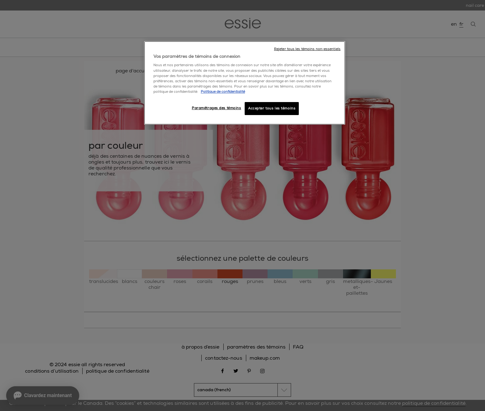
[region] (244, 83)
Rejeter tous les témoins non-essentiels (307, 49)
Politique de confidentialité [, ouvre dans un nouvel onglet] (223, 91)
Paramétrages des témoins (216, 108)
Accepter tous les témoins (271, 108)
